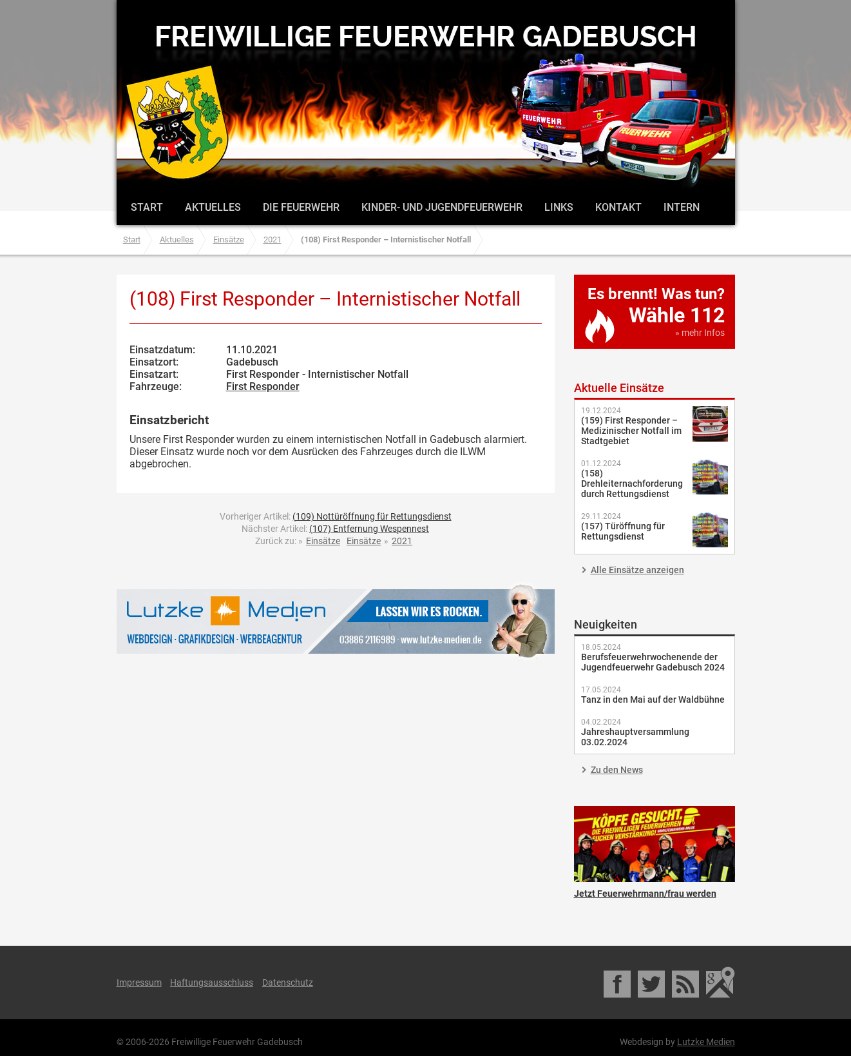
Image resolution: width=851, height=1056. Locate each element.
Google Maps (720, 982)
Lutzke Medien (336, 621)
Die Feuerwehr (301, 207)
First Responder (263, 386)
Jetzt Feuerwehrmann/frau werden (654, 844)
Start (147, 207)
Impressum (139, 982)
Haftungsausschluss (211, 982)
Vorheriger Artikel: (336, 516)
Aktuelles (213, 207)
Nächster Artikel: (335, 528)
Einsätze (228, 239)
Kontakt (618, 207)
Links (558, 207)
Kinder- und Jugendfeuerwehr (441, 207)
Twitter (652, 982)
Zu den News (617, 770)
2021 (272, 239)
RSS (686, 982)
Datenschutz (287, 982)
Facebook (618, 982)
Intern (682, 207)
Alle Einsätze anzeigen (637, 570)
